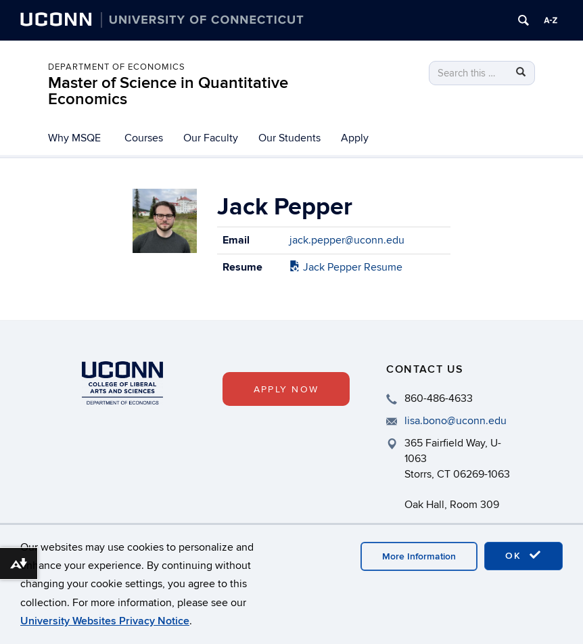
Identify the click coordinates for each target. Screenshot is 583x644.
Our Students (289, 138)
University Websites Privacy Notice (104, 621)
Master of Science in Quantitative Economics (168, 91)
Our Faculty (210, 138)
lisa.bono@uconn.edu (455, 421)
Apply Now (286, 389)
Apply (355, 138)
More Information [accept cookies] (419, 556)
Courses (143, 138)
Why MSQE (74, 138)
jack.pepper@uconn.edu (346, 240)
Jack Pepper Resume (345, 267)
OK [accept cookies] (523, 555)
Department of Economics (116, 67)
